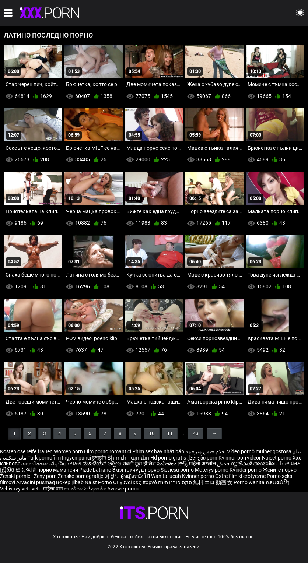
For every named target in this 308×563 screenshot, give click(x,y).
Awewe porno (123, 489)
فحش (224, 464)
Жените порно (280, 470)
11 (170, 433)
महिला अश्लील (203, 464)
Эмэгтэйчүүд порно (136, 470)
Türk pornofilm (44, 458)
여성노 (112, 476)
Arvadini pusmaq (36, 482)
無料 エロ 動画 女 (212, 482)
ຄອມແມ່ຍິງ (278, 482)
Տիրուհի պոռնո (128, 458)
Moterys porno (212, 470)
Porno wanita (250, 482)
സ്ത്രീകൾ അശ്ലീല (253, 464)
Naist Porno (99, 482)
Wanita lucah (166, 476)
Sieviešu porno (178, 470)
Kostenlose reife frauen (26, 451)
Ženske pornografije (81, 476)
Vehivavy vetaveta (21, 489)
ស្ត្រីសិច (7, 470)
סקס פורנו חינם (175, 482)
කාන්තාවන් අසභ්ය (85, 489)
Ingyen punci (76, 458)
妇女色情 (26, 470)
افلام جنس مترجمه (205, 451)
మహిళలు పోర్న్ (173, 464)
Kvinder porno (246, 470)
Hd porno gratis (168, 458)
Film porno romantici (107, 451)
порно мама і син (57, 470)
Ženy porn (46, 476)
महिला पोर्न (53, 489)
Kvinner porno (198, 476)
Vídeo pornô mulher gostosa (259, 451)
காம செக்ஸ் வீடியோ (45, 464)
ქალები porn (202, 458)
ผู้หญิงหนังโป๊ (136, 476)
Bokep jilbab (70, 482)
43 (196, 433)
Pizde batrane (95, 470)
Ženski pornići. (17, 476)
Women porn (69, 451)
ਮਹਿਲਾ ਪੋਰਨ (288, 464)
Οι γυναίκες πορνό (135, 482)
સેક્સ (75, 464)
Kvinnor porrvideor (240, 458)
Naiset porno (277, 458)
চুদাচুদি (99, 458)
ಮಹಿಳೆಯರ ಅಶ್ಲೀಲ (103, 464)
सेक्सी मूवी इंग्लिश (139, 464)
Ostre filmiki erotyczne (240, 476)
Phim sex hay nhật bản (158, 451)
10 (152, 433)
